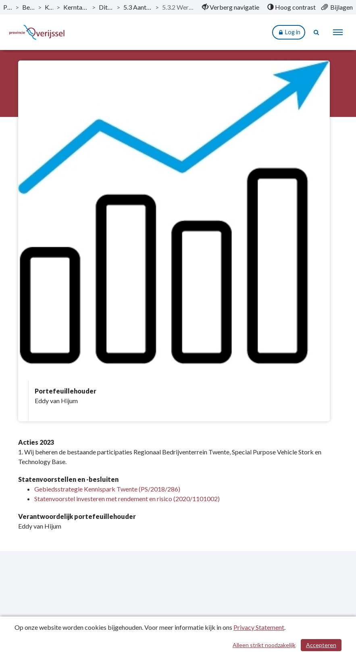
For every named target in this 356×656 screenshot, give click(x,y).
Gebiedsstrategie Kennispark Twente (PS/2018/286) (107, 489)
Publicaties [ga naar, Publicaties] (7, 7)
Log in (288, 32)
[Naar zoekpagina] (316, 32)
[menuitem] (231, 7)
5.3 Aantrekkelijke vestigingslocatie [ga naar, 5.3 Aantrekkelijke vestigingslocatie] (137, 7)
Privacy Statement (258, 627)
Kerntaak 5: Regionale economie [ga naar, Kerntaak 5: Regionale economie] (76, 7)
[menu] (338, 32)
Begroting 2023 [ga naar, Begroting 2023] (28, 7)
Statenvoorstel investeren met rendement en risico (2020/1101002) (127, 498)
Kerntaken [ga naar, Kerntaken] (49, 7)
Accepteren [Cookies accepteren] (321, 644)
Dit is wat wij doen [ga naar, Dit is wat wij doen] (106, 7)
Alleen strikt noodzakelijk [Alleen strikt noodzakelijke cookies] (264, 644)
